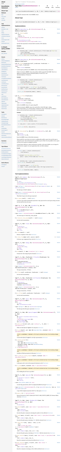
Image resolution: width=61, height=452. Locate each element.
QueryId (28, 375)
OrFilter (20, 100)
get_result (20, 435)
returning (22, 33)
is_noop (19, 365)
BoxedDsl (22, 135)
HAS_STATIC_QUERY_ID (25, 382)
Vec (51, 415)
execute (19, 406)
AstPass (36, 324)
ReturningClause (36, 37)
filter (21, 63)
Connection (22, 409)
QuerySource (24, 29)
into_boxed (23, 131)
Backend (21, 133)
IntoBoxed (39, 131)
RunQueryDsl (33, 400)
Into (19, 209)
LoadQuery (22, 418)
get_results (20, 442)
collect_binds (21, 340)
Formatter (31, 251)
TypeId (32, 393)
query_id (19, 393)
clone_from (20, 237)
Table (19, 181)
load (18, 415)
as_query (19, 198)
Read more (33, 234)
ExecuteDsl (22, 410)
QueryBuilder (38, 330)
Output (20, 213)
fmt (18, 251)
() (23, 325)
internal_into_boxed (23, 218)
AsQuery (24, 177)
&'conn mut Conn (26, 425)
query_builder (21, 4)
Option (27, 393)
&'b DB (25, 345)
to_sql (19, 330)
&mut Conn (32, 406)
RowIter (31, 427)
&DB (49, 330)
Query (39, 41)
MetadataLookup (38, 344)
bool (24, 357)
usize (47, 406)
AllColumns (20, 182)
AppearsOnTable (25, 262)
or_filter (22, 95)
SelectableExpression (24, 40)
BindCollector (30, 342)
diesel (16, 4)
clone (18, 232)
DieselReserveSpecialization (30, 316)
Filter (17, 65)
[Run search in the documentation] (37, 2)
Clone (27, 223)
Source (16, 7)
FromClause (19, 227)
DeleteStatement (36, 29)
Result (42, 251)
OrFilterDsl (23, 102)
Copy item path (39, 6)
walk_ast (19, 324)
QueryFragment (33, 312)
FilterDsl (22, 67)
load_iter (20, 422)
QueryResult (18, 325)
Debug (27, 242)
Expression (32, 306)
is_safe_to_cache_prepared (25, 355)
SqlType (20, 186)
